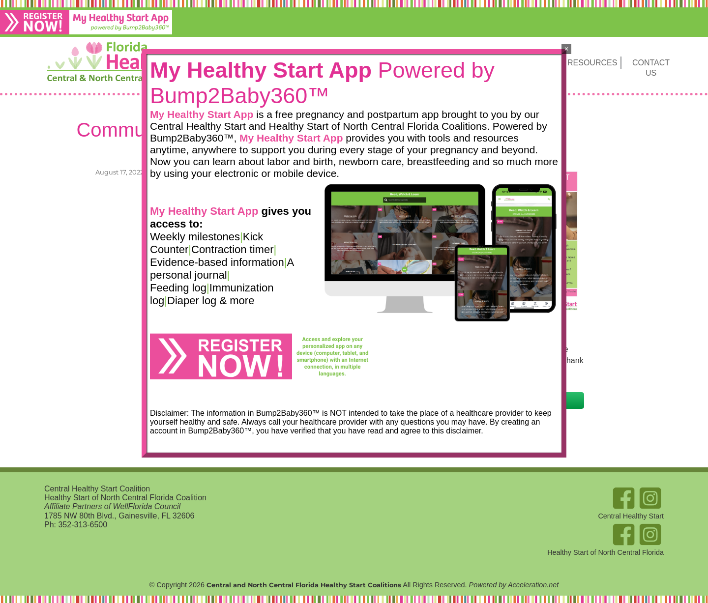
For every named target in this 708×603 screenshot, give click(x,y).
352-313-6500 (82, 524)
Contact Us (651, 67)
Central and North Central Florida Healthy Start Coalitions (303, 585)
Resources (592, 62)
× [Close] (566, 49)
